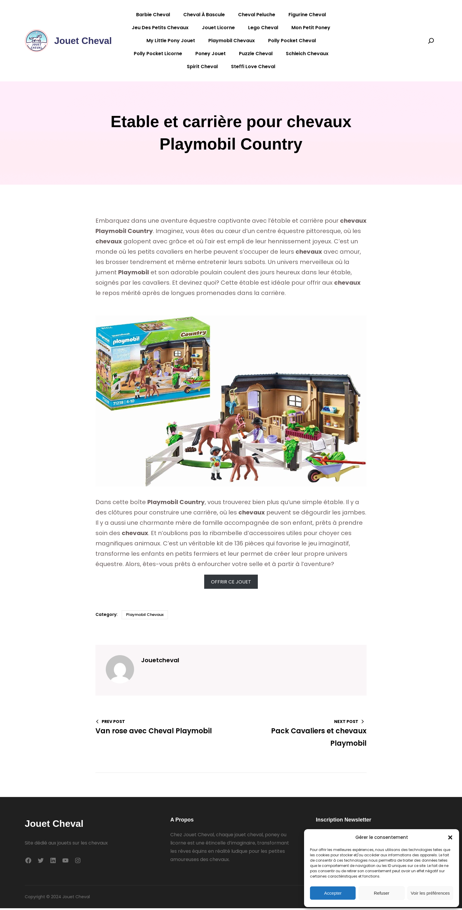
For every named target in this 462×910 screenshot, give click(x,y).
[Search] (431, 41)
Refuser (382, 893)
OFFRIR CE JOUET (231, 583)
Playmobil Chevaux (145, 616)
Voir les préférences (430, 893)
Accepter (332, 893)
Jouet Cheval (83, 40)
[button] (450, 837)
